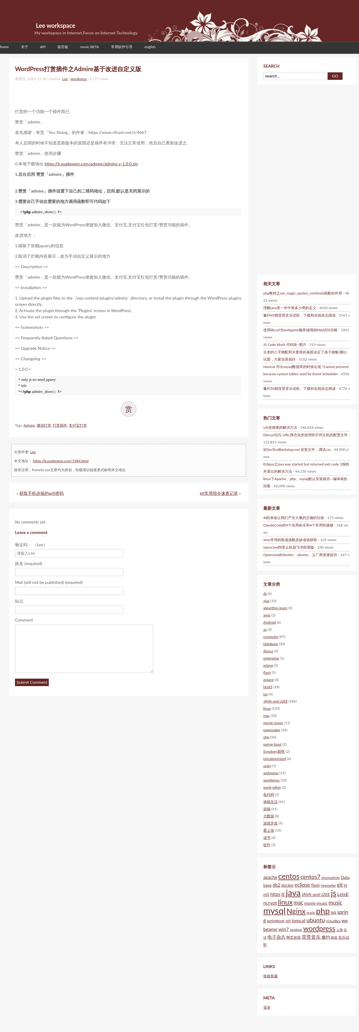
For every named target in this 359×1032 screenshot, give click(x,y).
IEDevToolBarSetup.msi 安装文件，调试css (297, 449)
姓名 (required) (28, 563)
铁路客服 (270, 976)
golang (268, 679)
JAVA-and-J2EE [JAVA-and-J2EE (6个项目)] (316, 894)
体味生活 (270, 801)
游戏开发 (270, 823)
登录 (266, 1007)
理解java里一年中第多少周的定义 (289, 308)
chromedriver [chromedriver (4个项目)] (330, 878)
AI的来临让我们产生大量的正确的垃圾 (293, 517)
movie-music (273, 722)
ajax (266, 601)
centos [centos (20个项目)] (288, 876)
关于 (24, 47)
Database (270, 644)
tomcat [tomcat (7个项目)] (298, 920)
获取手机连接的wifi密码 (41, 493)
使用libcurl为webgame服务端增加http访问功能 (300, 330)
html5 (268, 687)
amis (266, 615)
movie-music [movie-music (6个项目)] (316, 903)
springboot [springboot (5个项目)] (276, 921)
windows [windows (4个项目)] (296, 930)
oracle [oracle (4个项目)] (311, 913)
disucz (268, 651)
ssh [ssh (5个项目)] (288, 921)
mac (266, 715)
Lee (65, 79)
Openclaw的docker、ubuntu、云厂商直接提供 (300, 554)
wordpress (79, 79)
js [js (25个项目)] (333, 893)
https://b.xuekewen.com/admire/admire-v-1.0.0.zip (91, 163)
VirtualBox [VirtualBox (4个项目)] (333, 921)
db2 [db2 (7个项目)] (276, 885)
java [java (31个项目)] (293, 893)
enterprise (271, 658)
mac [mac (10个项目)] (298, 902)
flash (267, 672)
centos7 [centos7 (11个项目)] (310, 876)
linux (267, 708)
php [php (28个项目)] (323, 911)
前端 (266, 809)
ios (265, 694)
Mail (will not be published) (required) (49, 582)
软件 (266, 844)
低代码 (268, 794)
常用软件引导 (122, 47)
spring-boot (272, 744)
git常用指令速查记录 (219, 493)
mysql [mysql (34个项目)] (274, 910)
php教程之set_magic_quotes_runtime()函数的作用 (302, 293)
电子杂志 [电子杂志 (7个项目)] (276, 937)
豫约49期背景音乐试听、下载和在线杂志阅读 (299, 315)
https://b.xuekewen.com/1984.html (61, 461)
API (43, 47)
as (265, 629)
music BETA (89, 47)
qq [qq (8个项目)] (333, 912)
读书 (266, 837)
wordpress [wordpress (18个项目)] (319, 928)
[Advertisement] (85, 94)
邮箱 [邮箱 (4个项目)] (334, 937)
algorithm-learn (275, 608)
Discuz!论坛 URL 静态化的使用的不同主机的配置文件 (305, 435)
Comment (24, 619)
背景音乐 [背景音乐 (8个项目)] (311, 937)
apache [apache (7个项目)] (270, 877)
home (4, 47)
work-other (272, 787)
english (150, 47)
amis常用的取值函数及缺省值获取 (290, 540)
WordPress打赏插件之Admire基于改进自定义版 (78, 68)
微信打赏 (44, 425)
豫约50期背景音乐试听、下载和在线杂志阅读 (299, 388)
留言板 (62, 47)
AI (265, 593)
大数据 (268, 816)
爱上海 (268, 830)
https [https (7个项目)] (275, 894)
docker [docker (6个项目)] (287, 885)
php (266, 737)
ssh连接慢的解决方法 (280, 427)
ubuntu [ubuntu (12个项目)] (315, 919)
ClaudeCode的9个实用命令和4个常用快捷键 (298, 525)
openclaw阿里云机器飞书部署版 (288, 547)
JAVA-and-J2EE (275, 701)
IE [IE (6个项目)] (283, 894)
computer (270, 636)
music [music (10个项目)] (335, 902)
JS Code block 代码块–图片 (284, 344)
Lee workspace (55, 25)
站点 (19, 601)
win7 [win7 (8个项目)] (284, 929)
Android (269, 622)
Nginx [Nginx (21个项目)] (296, 910)
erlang (268, 665)
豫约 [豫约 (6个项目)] (326, 937)
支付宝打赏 (78, 425)
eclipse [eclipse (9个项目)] (302, 885)
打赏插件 (60, 425)
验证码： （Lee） (31, 544)
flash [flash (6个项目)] (315, 885)
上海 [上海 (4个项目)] (339, 930)
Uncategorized (274, 758)
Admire (29, 425)
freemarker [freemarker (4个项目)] (328, 885)
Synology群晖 (274, 751)
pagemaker (271, 730)
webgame (271, 773)
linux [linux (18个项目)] (285, 902)
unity (267, 766)
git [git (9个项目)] (340, 885)
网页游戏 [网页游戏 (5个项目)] (293, 937)
